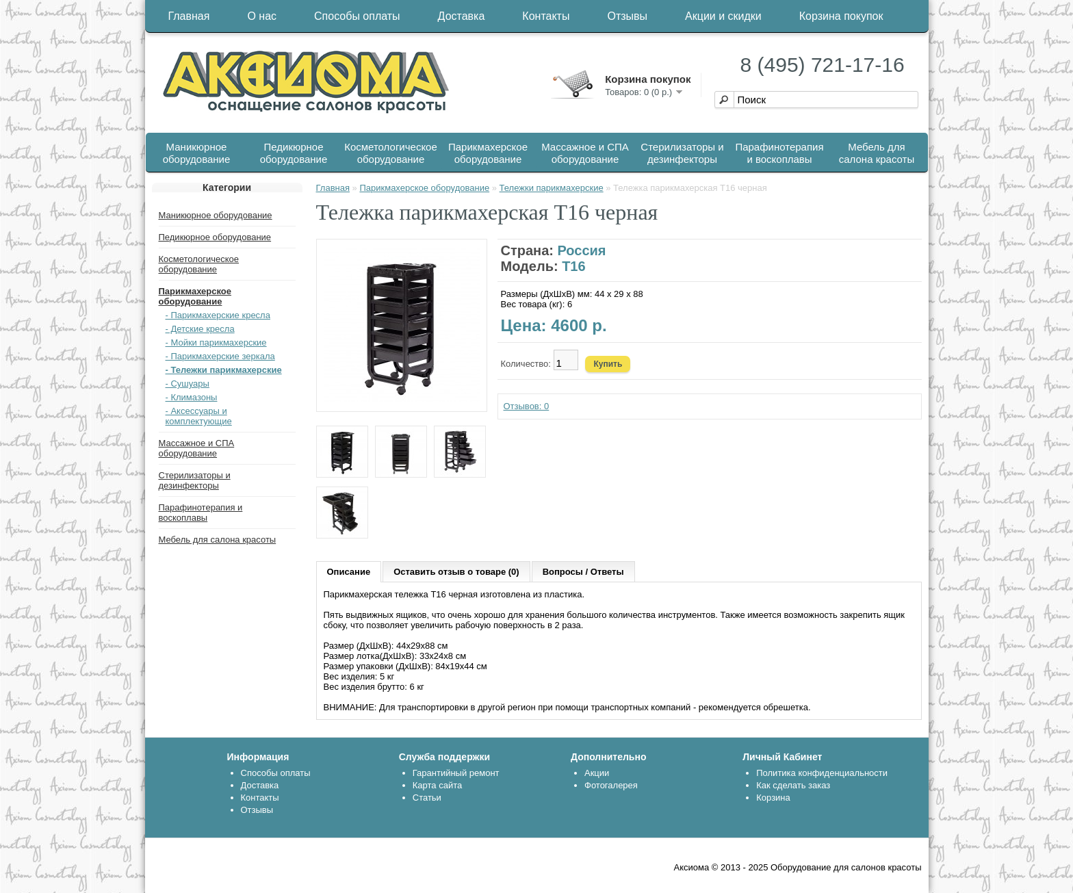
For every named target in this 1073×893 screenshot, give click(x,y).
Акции (596, 773)
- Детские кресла (200, 329)
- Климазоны (192, 397)
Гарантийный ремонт (456, 773)
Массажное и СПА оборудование (585, 153)
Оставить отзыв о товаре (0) (456, 572)
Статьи (427, 797)
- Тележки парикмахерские (224, 370)
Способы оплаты (357, 16)
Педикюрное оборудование (294, 153)
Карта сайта (437, 785)
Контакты (545, 16)
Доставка (461, 16)
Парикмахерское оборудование (488, 153)
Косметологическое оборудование (390, 153)
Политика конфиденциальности (822, 773)
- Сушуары (187, 383)
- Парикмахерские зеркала (220, 356)
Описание (349, 572)
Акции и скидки (723, 16)
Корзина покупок (841, 16)
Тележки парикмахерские (552, 188)
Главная (189, 16)
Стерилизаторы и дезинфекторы (682, 153)
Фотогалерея (611, 785)
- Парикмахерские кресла (218, 315)
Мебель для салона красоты (876, 153)
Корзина (773, 797)
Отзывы (627, 16)
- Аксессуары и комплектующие (199, 416)
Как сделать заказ (793, 785)
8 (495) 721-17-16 (822, 64)
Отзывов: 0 (527, 406)
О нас (261, 16)
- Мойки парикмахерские (216, 342)
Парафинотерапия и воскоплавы (779, 153)
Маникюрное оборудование (197, 153)
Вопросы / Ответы (583, 572)
